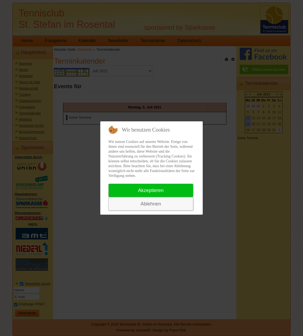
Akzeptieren (151, 190)
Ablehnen (150, 204)
